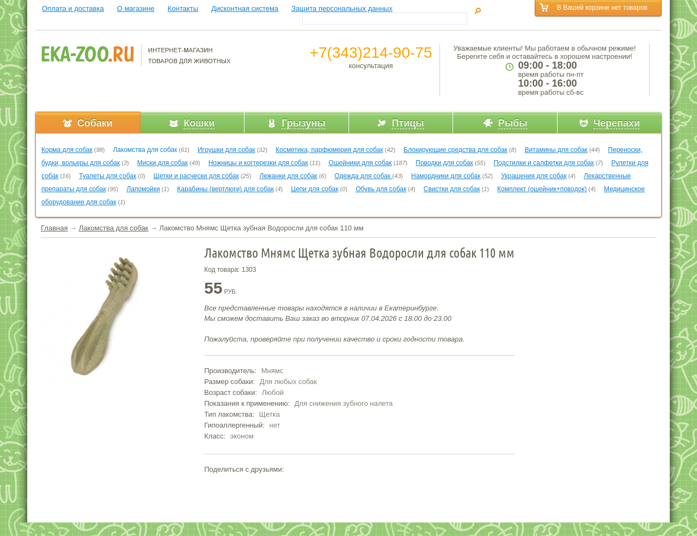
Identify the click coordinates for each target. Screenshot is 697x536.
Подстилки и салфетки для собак (543, 163)
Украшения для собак (533, 176)
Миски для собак (162, 163)
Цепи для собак (314, 189)
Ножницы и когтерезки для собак (258, 163)
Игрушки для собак (226, 150)
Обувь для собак (381, 189)
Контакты (183, 8)
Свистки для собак (452, 189)
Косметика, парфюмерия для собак (329, 150)
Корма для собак (67, 150)
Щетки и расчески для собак (196, 176)
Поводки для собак (444, 163)
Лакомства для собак (145, 150)
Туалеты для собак (107, 176)
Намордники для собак (445, 176)
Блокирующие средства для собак (455, 150)
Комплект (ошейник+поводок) (541, 189)
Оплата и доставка (73, 8)
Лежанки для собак (288, 176)
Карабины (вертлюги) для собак (225, 189)
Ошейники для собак (360, 163)
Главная (54, 228)
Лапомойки (143, 189)
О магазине (136, 8)
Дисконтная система (244, 8)
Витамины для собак (555, 150)
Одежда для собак (363, 176)
